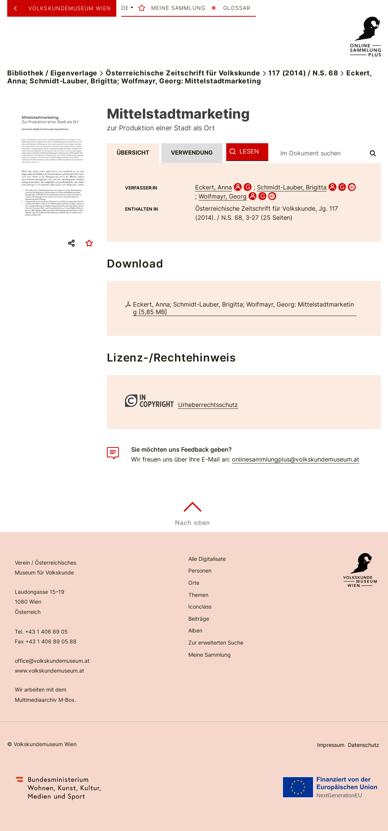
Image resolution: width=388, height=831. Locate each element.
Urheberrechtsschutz (208, 404)
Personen (199, 570)
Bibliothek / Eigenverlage (52, 73)
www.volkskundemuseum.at (49, 670)
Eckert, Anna (213, 187)
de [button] (125, 8)
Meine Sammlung (209, 654)
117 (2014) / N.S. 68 (303, 73)
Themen (198, 595)
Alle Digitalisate (207, 559)
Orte (193, 582)
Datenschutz (363, 745)
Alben (195, 630)
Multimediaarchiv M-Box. (45, 699)
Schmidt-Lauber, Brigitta (292, 187)
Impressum (330, 745)
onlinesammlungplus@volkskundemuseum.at (295, 459)
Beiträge (198, 618)
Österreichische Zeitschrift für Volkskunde (183, 73)
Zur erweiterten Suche (215, 642)
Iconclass (199, 606)
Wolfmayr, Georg (223, 196)
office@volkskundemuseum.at (52, 660)
